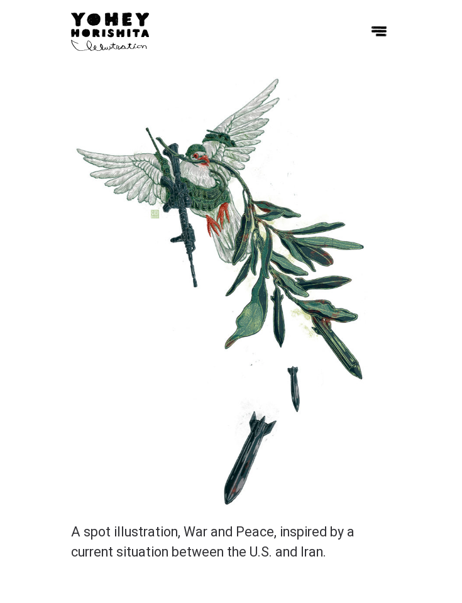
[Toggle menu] (379, 31)
